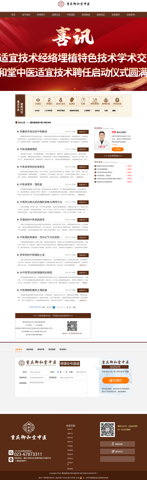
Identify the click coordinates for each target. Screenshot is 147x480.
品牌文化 (56, 15)
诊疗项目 (26, 15)
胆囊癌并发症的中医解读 (33, 131)
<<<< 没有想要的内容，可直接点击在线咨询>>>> (53, 316)
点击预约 (117, 149)
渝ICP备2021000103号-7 (89, 473)
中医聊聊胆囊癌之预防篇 (33, 290)
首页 (13, 15)
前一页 (49, 307)
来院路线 (86, 15)
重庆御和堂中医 (36, 123)
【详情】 (115, 145)
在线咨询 (131, 15)
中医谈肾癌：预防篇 (31, 184)
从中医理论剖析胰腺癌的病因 (36, 272)
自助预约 (116, 15)
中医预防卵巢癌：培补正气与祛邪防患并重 (43, 237)
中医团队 (71, 15)
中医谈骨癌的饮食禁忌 (32, 166)
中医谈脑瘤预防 (28, 149)
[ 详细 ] (129, 166)
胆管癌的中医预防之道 (32, 254)
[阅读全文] (80, 177)
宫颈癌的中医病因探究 (32, 219)
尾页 (74, 307)
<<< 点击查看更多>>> (113, 156)
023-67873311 (37, 335)
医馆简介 (41, 15)
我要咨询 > (83, 132)
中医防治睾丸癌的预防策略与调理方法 (41, 202)
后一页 (69, 307)
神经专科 (47, 123)
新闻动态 (101, 15)
